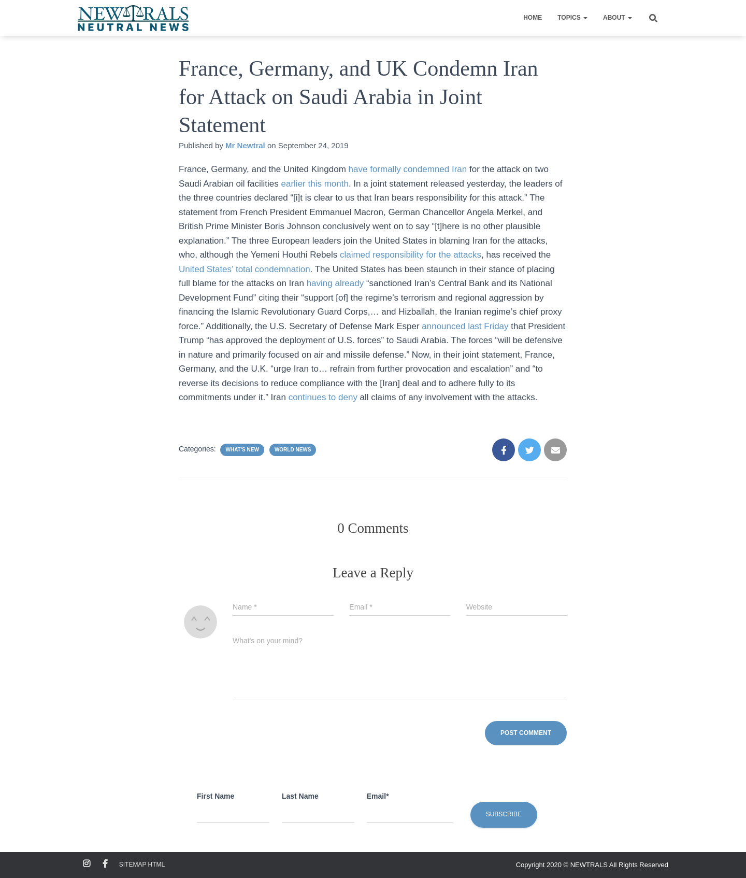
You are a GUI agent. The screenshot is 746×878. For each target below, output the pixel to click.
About (617, 17)
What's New (242, 449)
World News (293, 449)
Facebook (105, 864)
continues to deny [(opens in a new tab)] (323, 397)
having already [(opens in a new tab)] (335, 283)
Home (532, 17)
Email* (378, 796)
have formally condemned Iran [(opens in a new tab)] (408, 169)
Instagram (86, 864)
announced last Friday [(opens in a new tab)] (465, 326)
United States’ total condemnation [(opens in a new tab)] (244, 269)
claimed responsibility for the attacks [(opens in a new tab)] (410, 255)
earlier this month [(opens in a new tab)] (315, 184)
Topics (572, 17)
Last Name (300, 796)
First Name (215, 796)
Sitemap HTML (142, 864)
